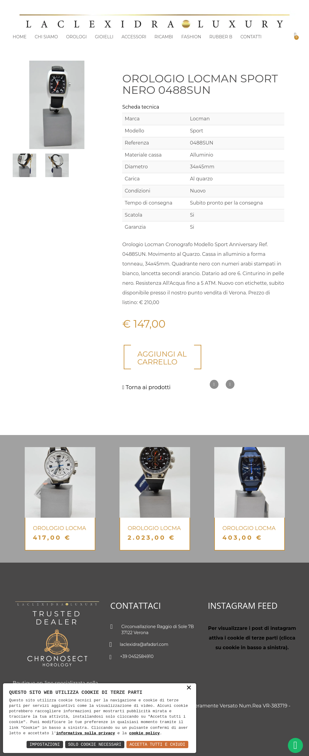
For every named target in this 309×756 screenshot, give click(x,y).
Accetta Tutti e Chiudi (157, 744)
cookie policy (144, 733)
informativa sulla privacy (85, 733)
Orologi (76, 37)
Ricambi (163, 37)
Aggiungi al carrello (161, 358)
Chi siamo (46, 37)
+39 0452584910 (131, 657)
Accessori (134, 37)
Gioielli (104, 37)
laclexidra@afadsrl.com (139, 645)
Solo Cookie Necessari (94, 744)
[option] (60, 499)
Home (20, 37)
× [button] (189, 688)
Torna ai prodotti (146, 387)
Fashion (191, 37)
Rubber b (220, 37)
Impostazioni (45, 744)
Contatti (251, 37)
